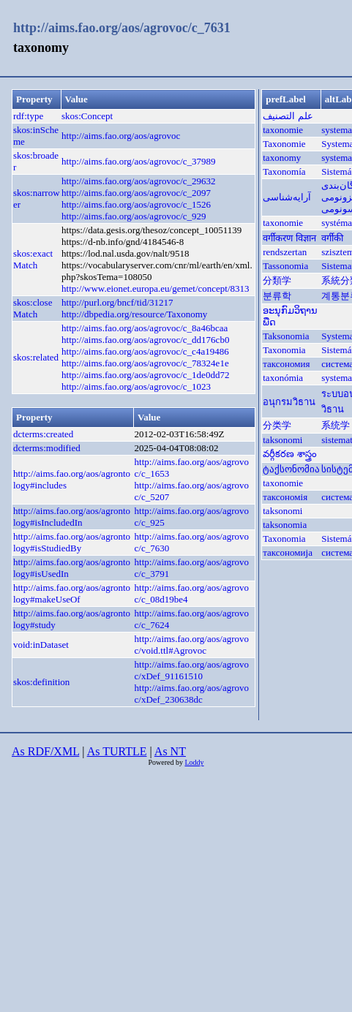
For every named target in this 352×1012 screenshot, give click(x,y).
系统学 (335, 425)
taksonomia (285, 524)
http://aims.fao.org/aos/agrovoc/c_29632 (138, 180)
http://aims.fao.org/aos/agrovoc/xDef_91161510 (192, 670)
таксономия (286, 363)
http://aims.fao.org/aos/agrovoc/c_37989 (138, 161)
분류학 (277, 295)
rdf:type (28, 115)
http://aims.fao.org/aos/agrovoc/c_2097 (136, 192)
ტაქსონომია (291, 469)
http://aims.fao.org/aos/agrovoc (120, 135)
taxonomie (283, 129)
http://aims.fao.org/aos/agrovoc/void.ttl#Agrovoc (192, 644)
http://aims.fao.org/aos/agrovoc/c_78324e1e (145, 363)
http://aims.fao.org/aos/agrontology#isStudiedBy (71, 542)
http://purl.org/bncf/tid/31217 (117, 302)
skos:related (36, 357)
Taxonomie (284, 143)
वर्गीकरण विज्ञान (289, 238)
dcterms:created (43, 433)
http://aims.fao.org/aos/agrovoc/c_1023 (136, 386)
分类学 (277, 425)
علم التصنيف (287, 115)
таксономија (287, 552)
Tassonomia (285, 265)
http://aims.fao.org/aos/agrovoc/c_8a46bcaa (144, 327)
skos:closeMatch (32, 308)
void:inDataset (41, 644)
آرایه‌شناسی (287, 197)
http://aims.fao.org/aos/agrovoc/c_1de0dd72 (145, 374)
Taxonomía (284, 171)
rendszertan (285, 251)
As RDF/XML (45, 751)
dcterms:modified (46, 447)
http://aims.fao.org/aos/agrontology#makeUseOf (71, 593)
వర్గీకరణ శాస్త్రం (289, 453)
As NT (170, 751)
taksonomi (282, 439)
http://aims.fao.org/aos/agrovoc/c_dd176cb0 (145, 339)
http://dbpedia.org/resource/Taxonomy (134, 314)
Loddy (193, 762)
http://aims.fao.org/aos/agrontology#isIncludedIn (71, 516)
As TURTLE (117, 751)
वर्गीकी (332, 238)
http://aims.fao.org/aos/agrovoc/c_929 (133, 216)
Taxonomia (284, 349)
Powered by (166, 762)
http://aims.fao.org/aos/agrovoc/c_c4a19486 (145, 351)
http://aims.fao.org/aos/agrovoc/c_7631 (122, 27)
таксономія (285, 496)
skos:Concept (87, 115)
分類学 (277, 280)
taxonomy (282, 157)
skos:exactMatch (33, 259)
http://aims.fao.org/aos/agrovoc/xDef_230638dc (192, 693)
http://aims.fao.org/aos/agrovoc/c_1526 (136, 204)
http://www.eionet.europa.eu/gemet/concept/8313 (155, 288)
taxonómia (283, 377)
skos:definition (41, 681)
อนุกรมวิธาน (289, 401)
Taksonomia (286, 336)
